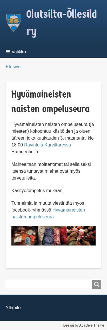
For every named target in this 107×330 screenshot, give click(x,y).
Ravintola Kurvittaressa (47, 144)
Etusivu (13, 66)
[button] (18, 51)
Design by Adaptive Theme (83, 325)
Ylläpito (13, 307)
